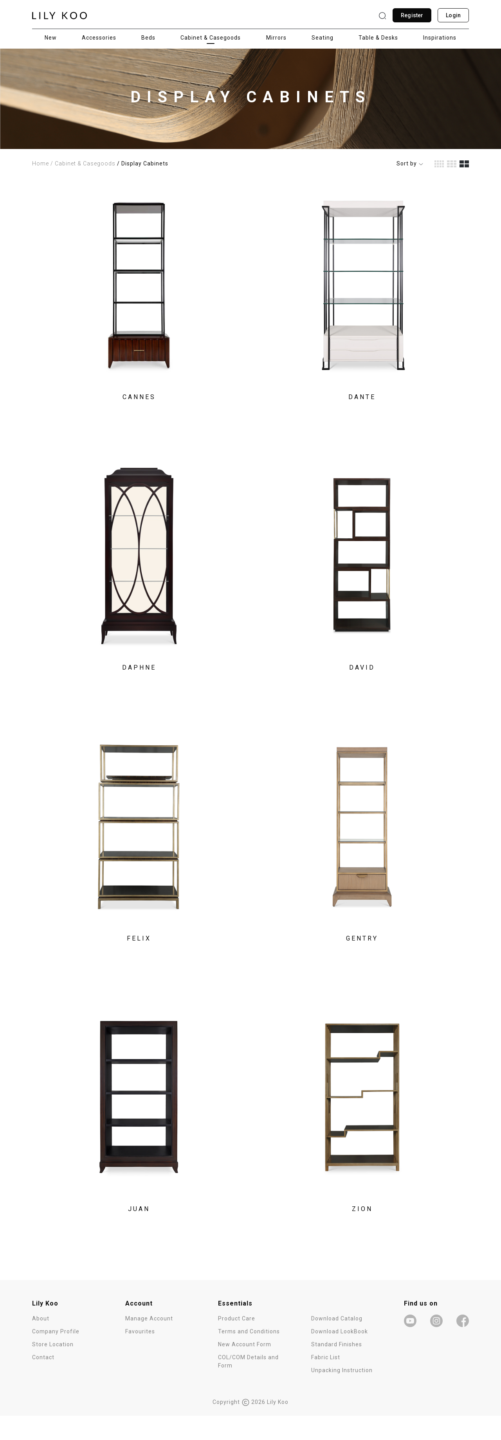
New (51, 38)
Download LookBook (339, 1356)
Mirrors (276, 38)
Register (412, 15)
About (40, 1343)
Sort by (410, 163)
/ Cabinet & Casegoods (82, 163)
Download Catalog (336, 1343)
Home (40, 163)
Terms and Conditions (249, 1356)
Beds (148, 38)
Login (453, 15)
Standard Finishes (336, 1369)
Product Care (236, 1343)
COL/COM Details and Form (248, 1385)
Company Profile (55, 1356)
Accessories (99, 38)
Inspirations (439, 38)
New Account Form (244, 1369)
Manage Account (149, 1343)
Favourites (140, 1356)
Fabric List (325, 1381)
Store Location (53, 1369)
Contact (43, 1381)
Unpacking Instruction (342, 1394)
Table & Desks (378, 38)
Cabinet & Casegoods (210, 38)
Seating (322, 38)
